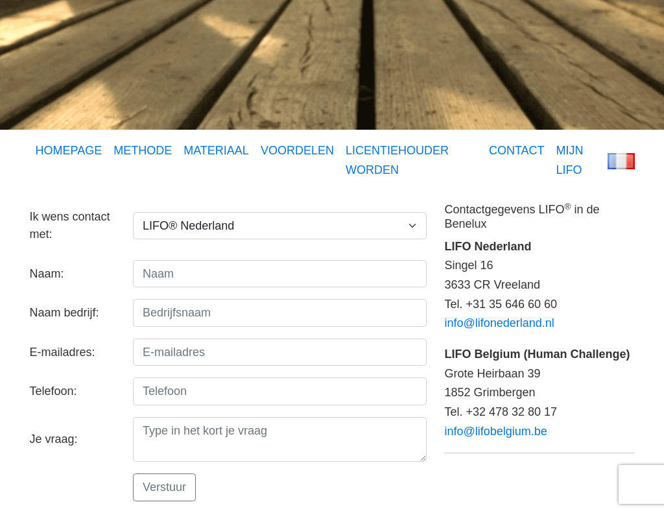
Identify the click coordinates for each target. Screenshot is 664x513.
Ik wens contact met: (70, 225)
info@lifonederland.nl (499, 322)
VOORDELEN (297, 150)
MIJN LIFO (570, 160)
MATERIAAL (216, 150)
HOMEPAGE (69, 150)
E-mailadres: (62, 352)
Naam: (47, 273)
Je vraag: (54, 439)
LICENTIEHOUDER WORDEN (397, 160)
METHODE (142, 150)
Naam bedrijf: (64, 312)
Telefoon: (53, 391)
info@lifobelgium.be (495, 431)
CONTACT (517, 150)
